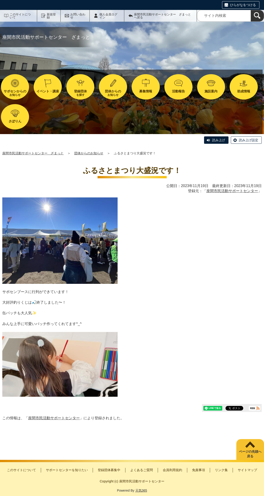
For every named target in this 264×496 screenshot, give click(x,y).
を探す (80, 93)
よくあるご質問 (141, 470)
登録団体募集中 (109, 470)
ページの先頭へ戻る (250, 454)
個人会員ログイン (108, 16)
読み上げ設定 (248, 140)
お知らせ (15, 93)
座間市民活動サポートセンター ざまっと (33, 153)
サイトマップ (247, 470)
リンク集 (221, 470)
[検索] (257, 16)
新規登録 (51, 16)
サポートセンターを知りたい (67, 470)
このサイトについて (20, 16)
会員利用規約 (172, 470)
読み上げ (218, 140)
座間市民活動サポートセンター (232, 191)
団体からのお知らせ (88, 153)
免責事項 (198, 470)
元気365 (141, 490)
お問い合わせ (77, 16)
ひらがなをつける (243, 5)
